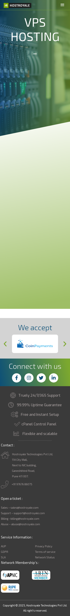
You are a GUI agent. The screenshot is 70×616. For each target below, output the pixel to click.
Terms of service (45, 551)
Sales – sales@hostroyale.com (19, 507)
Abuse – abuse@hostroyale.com (20, 524)
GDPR (4, 551)
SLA (3, 557)
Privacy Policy (43, 546)
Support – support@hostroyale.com (23, 513)
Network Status (45, 557)
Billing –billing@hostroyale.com (20, 518)
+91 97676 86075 (16, 484)
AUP (3, 546)
